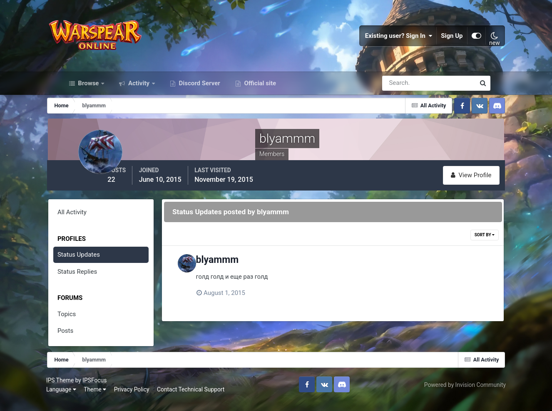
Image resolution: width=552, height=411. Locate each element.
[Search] (400, 94)
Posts (79, 341)
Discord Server (198, 95)
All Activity (85, 222)
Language (77, 398)
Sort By (471, 245)
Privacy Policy (146, 398)
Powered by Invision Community (449, 393)
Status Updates (92, 265)
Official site (259, 95)
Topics (80, 324)
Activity (139, 95)
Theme (110, 398)
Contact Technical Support (206, 398)
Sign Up (437, 41)
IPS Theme (75, 389)
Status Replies (91, 281)
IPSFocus (110, 389)
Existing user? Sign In (384, 41)
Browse (89, 95)
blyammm (244, 270)
